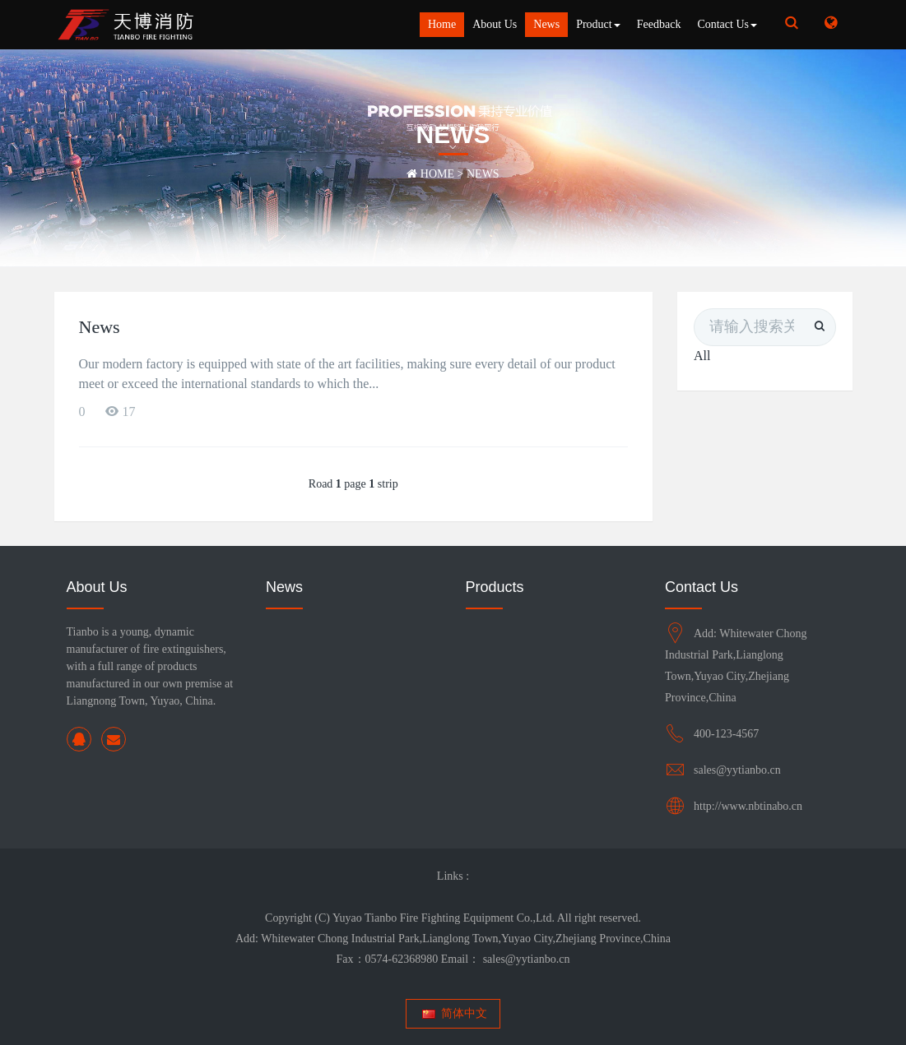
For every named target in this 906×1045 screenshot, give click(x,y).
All (702, 356)
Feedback (659, 24)
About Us (494, 24)
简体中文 (453, 1013)
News (546, 24)
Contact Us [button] (727, 24)
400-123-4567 (726, 734)
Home (442, 24)
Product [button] (598, 24)
